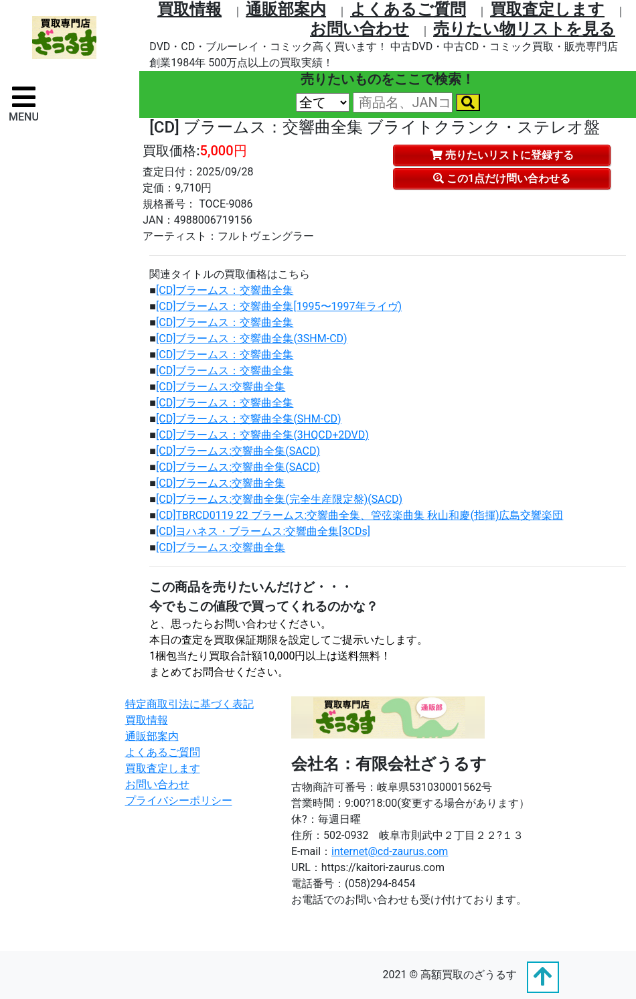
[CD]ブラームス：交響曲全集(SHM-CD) (248, 418)
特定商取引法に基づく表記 (189, 704)
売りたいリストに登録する (502, 155)
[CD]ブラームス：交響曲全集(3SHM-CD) (251, 338)
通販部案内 (286, 9)
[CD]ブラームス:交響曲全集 (220, 386)
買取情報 (189, 9)
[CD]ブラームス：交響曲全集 (224, 290)
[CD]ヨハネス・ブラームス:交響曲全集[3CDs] (263, 531)
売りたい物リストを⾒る (524, 28)
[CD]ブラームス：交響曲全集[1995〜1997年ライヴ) (279, 306)
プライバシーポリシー (178, 800)
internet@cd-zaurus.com (389, 851)
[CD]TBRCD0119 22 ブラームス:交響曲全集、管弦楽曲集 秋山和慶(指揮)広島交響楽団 (359, 515)
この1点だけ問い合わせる (501, 178)
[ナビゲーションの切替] (24, 103)
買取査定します (547, 9)
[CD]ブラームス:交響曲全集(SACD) (238, 451)
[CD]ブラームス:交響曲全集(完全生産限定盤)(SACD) (279, 499)
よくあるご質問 (408, 9)
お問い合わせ (359, 28)
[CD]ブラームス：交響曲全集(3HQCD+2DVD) (262, 435)
